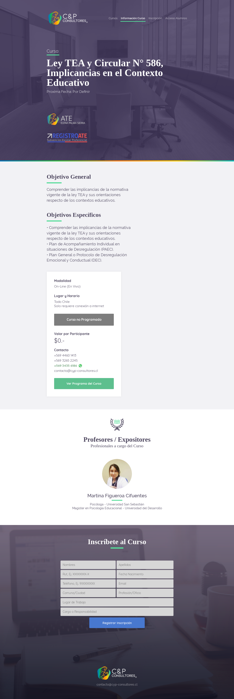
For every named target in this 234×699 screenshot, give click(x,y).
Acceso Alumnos (176, 18)
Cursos (113, 18)
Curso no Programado (84, 320)
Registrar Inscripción (117, 623)
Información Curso (133, 18)
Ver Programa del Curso (83, 383)
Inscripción (155, 18)
